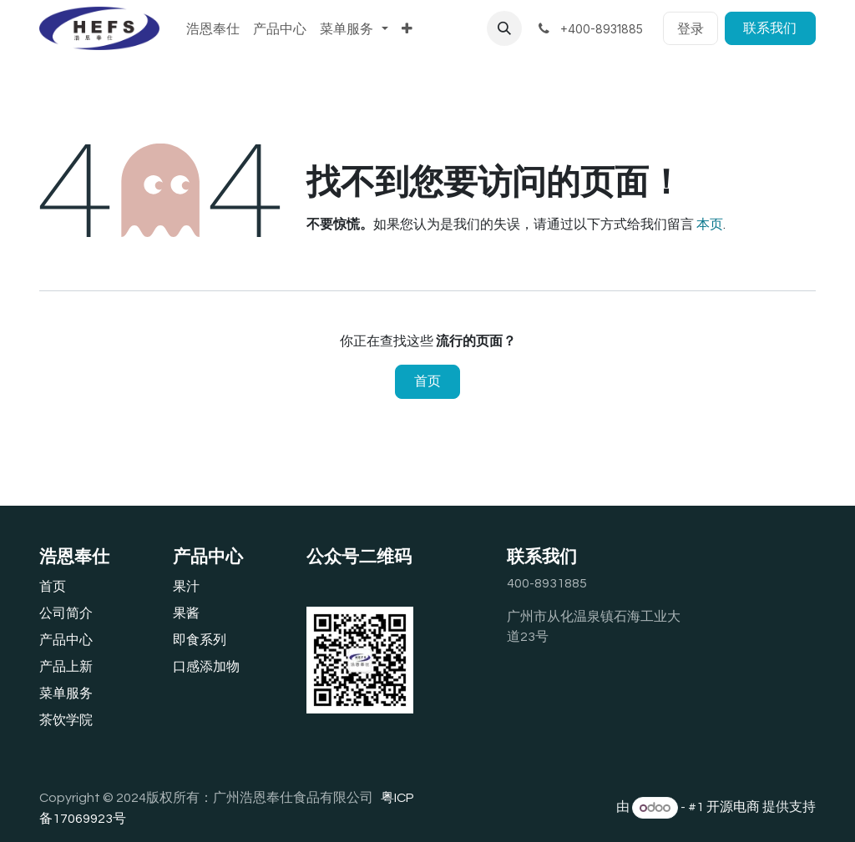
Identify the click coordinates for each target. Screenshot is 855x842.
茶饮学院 (66, 720)
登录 (690, 28)
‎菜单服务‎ (66, 693)
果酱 (186, 613)
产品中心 (66, 640)
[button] (504, 28)
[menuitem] (213, 28)
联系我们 (770, 28)
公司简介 (66, 613)
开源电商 (733, 807)
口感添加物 (206, 666)
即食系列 (199, 640)
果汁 (186, 586)
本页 (709, 224)
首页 (427, 381)
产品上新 (66, 666)
